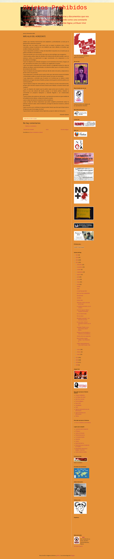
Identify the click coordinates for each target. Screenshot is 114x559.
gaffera (58, 555)
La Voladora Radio (79, 437)
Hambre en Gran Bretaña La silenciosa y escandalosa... (84, 333)
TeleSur (77, 416)
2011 (77, 357)
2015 (77, 255)
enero (78, 354)
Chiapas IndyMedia (80, 395)
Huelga (78, 286)
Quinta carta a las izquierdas (84, 336)
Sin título (79, 298)
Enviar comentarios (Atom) (36, 132)
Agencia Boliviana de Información (80, 413)
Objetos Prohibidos (55, 7)
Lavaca (77, 441)
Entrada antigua (64, 129)
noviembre (80, 267)
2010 (77, 360)
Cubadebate (78, 405)
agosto (79, 274)
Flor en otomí (80, 316)
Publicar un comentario (30, 126)
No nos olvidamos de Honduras (83, 422)
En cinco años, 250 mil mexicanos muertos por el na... (84, 324)
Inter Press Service (79, 399)
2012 (77, 262)
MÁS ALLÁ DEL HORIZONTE (83, 293)
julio (78, 277)
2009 (77, 362)
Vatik (83, 537)
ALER (76, 407)
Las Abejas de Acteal (80, 397)
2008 (77, 365)
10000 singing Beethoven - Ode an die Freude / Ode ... (83, 345)
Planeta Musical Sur (80, 435)
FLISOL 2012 (80, 300)
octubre (79, 269)
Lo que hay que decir (82, 291)
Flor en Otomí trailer (82, 313)
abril (78, 284)
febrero (79, 352)
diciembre (79, 264)
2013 (77, 260)
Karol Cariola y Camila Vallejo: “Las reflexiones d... (83, 340)
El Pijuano (77, 431)
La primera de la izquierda (81, 429)
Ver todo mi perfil (78, 546)
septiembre (80, 272)
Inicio (47, 129)
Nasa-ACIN (78, 403)
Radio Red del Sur (79, 443)
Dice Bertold (80, 295)
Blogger (73, 555)
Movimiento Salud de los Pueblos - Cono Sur (81, 449)
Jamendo (77, 439)
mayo (78, 282)
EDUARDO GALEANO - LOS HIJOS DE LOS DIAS (83, 319)
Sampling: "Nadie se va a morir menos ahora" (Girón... (83, 329)
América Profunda (79, 433)
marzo (79, 349)
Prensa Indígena (79, 401)
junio (78, 279)
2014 (77, 257)
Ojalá (78, 288)
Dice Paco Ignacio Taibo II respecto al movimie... (83, 310)
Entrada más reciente (29, 129)
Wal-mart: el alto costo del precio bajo (83, 303)
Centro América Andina (81, 452)
